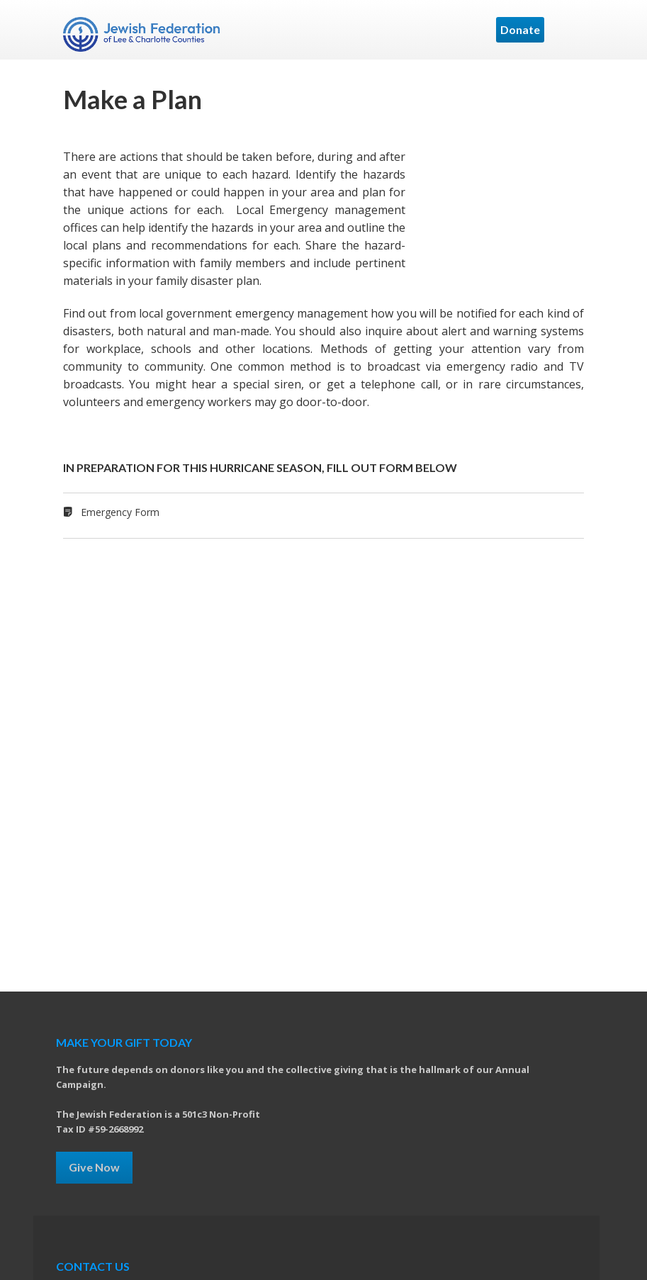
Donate (520, 29)
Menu (567, 30)
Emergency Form (120, 512)
